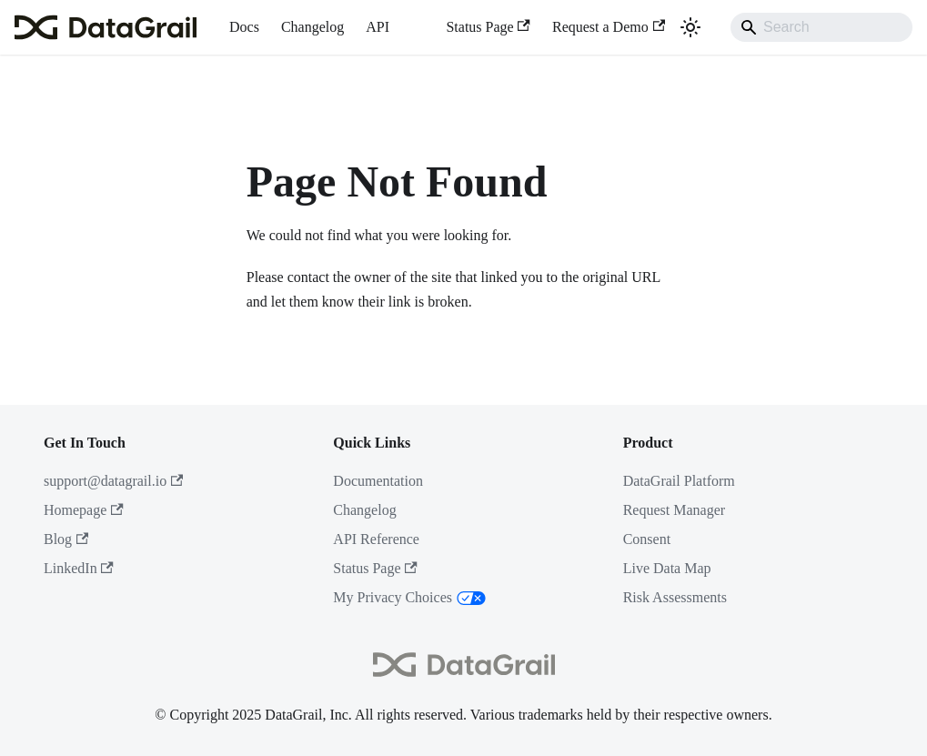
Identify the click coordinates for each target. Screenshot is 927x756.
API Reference (376, 539)
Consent (646, 539)
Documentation (378, 481)
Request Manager (674, 510)
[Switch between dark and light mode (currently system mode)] (690, 27)
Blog (66, 539)
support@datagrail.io (113, 481)
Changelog (312, 27)
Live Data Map (667, 568)
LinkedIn (79, 568)
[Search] (821, 27)
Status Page (488, 27)
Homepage (84, 510)
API (377, 27)
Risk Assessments (675, 597)
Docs (244, 27)
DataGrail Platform (679, 481)
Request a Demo (608, 27)
